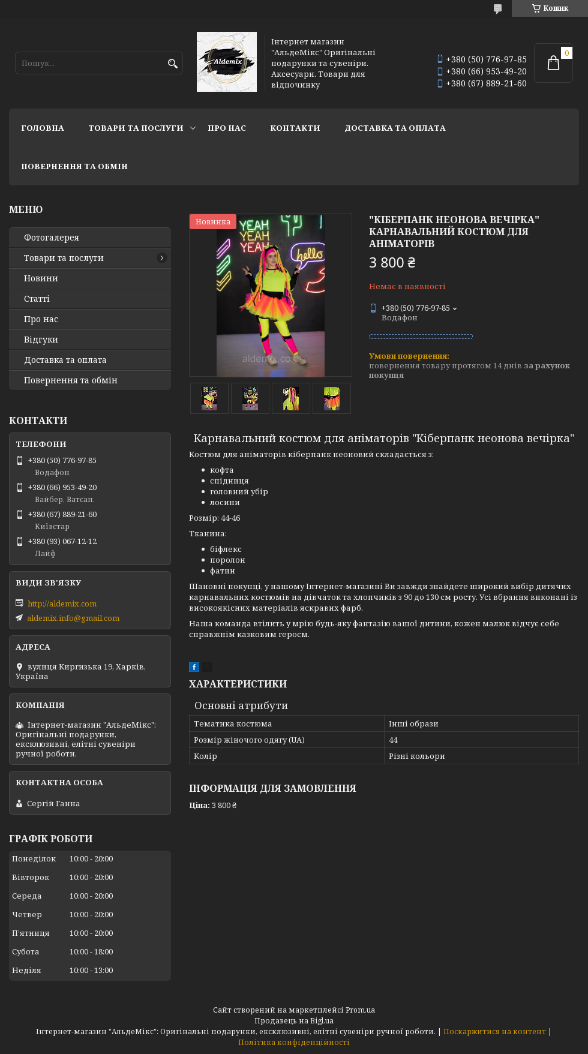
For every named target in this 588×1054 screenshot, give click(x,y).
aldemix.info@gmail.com (73, 618)
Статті (37, 298)
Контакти (295, 127)
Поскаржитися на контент (494, 1031)
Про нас (227, 127)
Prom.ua (360, 1010)
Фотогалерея (51, 237)
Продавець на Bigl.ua (294, 1021)
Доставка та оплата (395, 127)
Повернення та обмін (74, 166)
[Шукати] (172, 63)
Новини (41, 278)
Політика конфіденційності (294, 1042)
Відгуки (41, 339)
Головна (42, 127)
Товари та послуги (136, 127)
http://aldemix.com (62, 603)
